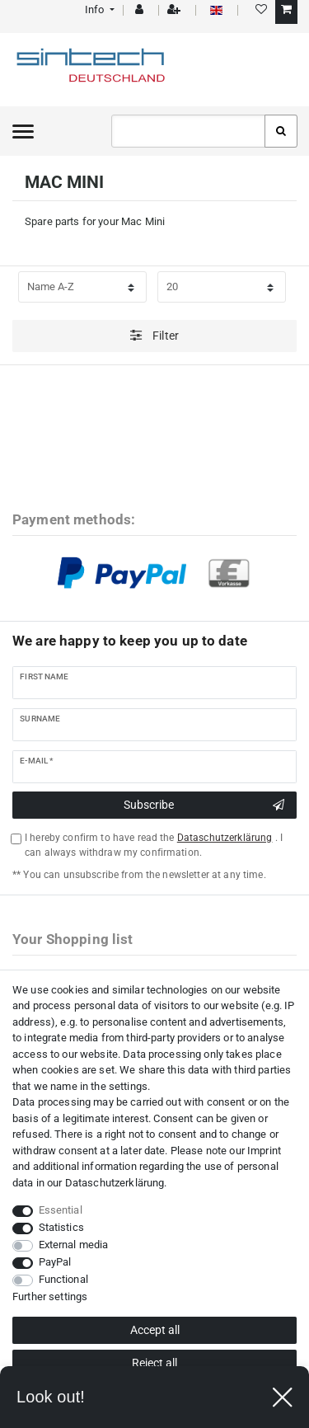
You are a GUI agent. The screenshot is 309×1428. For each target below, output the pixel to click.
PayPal (55, 1262)
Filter (154, 335)
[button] (98, 9)
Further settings (49, 1296)
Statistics (61, 1227)
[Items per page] (221, 287)
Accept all (155, 1329)
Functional (63, 1279)
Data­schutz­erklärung (115, 1183)
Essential (60, 1210)
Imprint (264, 1150)
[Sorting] (82, 287)
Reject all (154, 1362)
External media (74, 1244)
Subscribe (204, 805)
